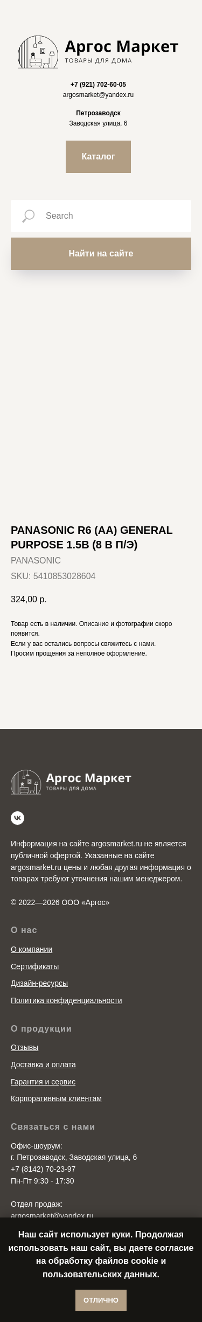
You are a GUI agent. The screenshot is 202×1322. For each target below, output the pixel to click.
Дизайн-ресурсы (39, 983)
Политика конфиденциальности (66, 1000)
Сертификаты (35, 966)
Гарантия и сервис (43, 1081)
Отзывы (24, 1047)
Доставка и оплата (43, 1064)
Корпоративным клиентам (56, 1098)
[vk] (17, 818)
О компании (31, 949)
